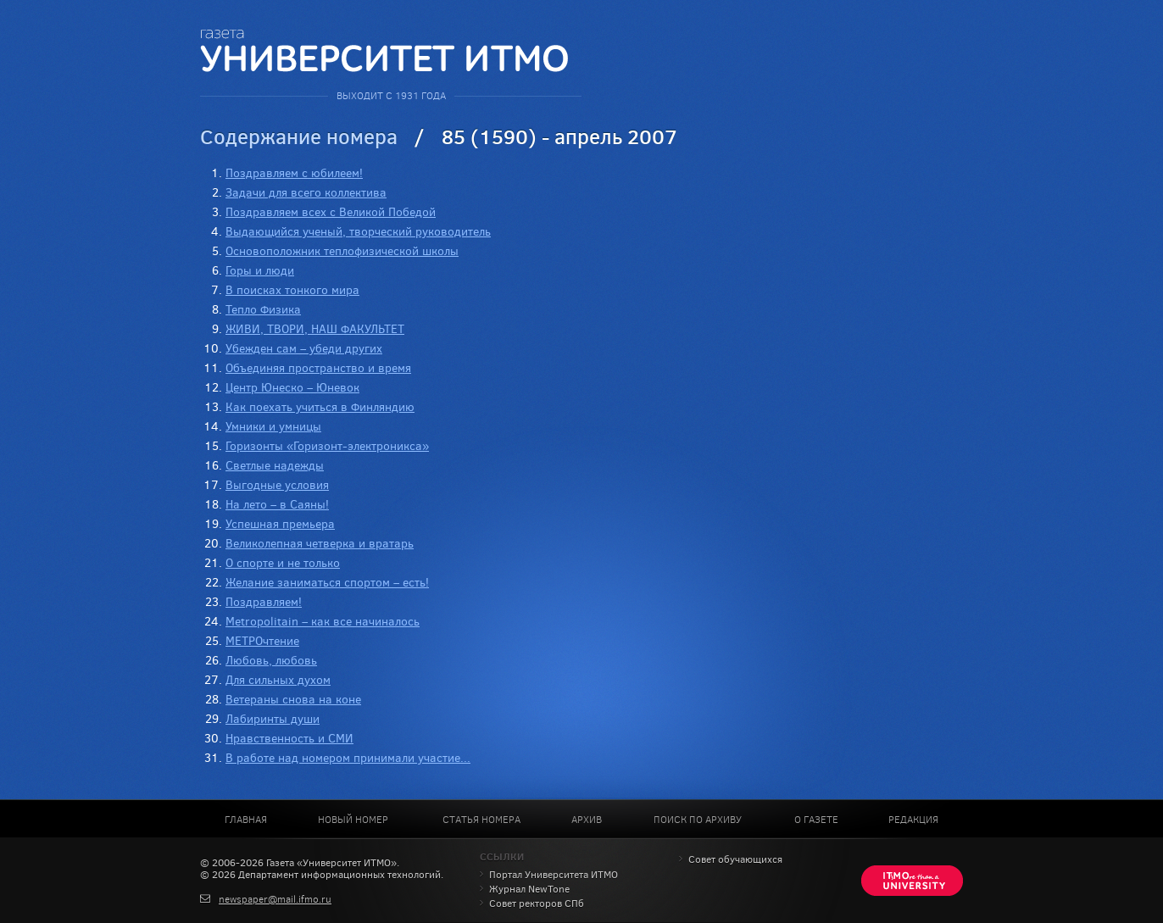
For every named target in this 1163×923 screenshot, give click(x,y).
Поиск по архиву (698, 819)
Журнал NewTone (529, 889)
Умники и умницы (273, 427)
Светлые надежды (274, 466)
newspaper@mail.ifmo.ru (275, 899)
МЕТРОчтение (262, 641)
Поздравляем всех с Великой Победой (330, 212)
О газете (816, 819)
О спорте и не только (282, 563)
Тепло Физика (263, 310)
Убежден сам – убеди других (303, 349)
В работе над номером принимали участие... (347, 758)
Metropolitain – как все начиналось (322, 622)
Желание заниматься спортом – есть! (327, 583)
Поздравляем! (263, 602)
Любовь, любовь (271, 661)
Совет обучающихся (735, 859)
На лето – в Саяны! (277, 505)
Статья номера (481, 819)
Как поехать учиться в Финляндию (320, 407)
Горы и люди (259, 271)
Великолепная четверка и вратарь (319, 544)
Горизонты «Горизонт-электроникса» (327, 446)
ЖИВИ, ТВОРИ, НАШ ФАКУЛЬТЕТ (314, 329)
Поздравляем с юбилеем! (294, 173)
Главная (246, 819)
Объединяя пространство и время (318, 368)
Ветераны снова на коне (293, 700)
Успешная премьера (280, 524)
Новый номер (353, 819)
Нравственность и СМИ (289, 739)
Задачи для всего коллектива (306, 193)
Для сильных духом (278, 680)
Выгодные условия (277, 485)
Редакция (913, 819)
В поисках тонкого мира (292, 290)
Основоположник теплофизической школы (342, 251)
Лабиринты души (272, 719)
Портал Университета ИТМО (553, 874)
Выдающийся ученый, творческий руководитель (358, 232)
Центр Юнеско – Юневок (292, 388)
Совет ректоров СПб (536, 903)
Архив (586, 819)
